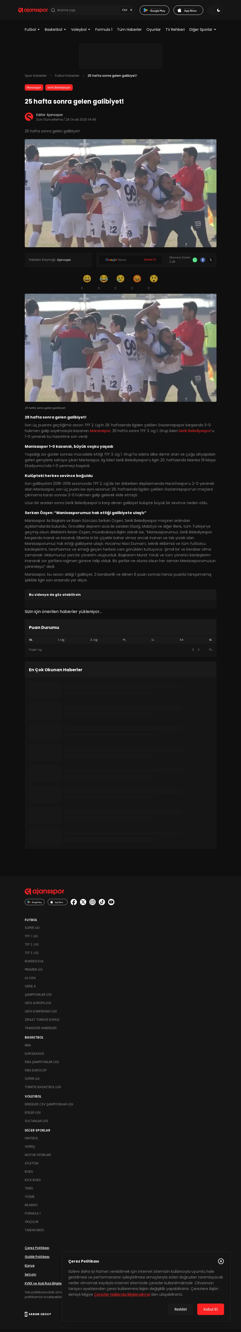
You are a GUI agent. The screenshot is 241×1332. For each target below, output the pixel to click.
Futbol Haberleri (67, 78)
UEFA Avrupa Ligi (38, 1006)
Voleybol (81, 32)
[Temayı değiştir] (209, 11)
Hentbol (31, 1141)
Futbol (32, 32)
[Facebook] (202, 262)
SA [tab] (181, 643)
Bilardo (31, 1208)
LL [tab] (153, 643)
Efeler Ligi (33, 1115)
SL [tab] (30, 643)
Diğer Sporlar (203, 32)
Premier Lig (33, 972)
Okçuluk (32, 1224)
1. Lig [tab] (61, 643)
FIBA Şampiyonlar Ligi (42, 1065)
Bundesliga (34, 964)
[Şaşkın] (154, 284)
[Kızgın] (137, 284)
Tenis (29, 1191)
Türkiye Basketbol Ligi (43, 1090)
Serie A (30, 989)
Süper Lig (32, 930)
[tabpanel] (121, 653)
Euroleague (34, 1056)
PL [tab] (124, 643)
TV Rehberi (175, 32)
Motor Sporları (38, 1158)
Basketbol (55, 32)
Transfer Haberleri (41, 1031)
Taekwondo (34, 1233)
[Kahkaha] (104, 284)
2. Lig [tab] (93, 643)
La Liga (30, 981)
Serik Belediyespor (58, 90)
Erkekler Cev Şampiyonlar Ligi (49, 1107)
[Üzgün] (120, 284)
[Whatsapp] (195, 262)
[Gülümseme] (87, 284)
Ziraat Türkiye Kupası (42, 1022)
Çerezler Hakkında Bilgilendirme (122, 1294)
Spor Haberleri (36, 78)
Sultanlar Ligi (36, 1124)
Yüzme (30, 1199)
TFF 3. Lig (32, 955)
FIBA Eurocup (35, 1073)
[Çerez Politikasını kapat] (221, 1261)
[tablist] (121, 642)
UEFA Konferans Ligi (41, 1014)
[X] (210, 262)
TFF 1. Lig (31, 939)
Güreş (30, 1149)
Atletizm (32, 1166)
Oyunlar (153, 32)
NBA (28, 1048)
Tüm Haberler (129, 32)
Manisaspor (34, 90)
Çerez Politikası (37, 1250)
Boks (29, 1174)
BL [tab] (210, 643)
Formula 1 (103, 32)
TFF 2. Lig (32, 947)
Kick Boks (33, 1183)
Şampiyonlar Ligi (38, 997)
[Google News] (130, 262)
